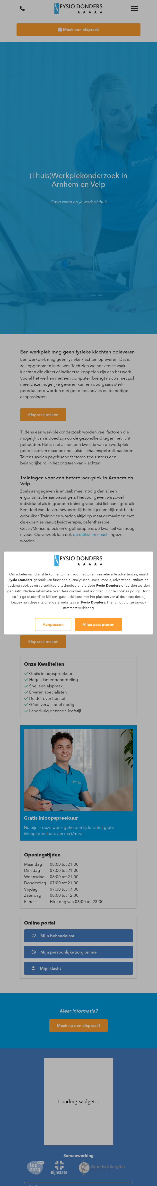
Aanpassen (53, 624)
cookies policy (128, 591)
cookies (27, 585)
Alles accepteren (98, 624)
